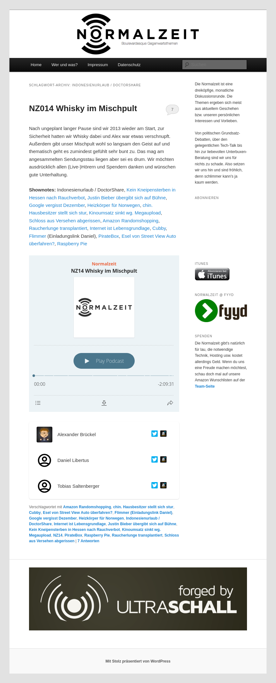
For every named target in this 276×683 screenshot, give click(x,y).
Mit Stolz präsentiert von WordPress (138, 661)
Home (36, 64)
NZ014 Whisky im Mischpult (83, 108)
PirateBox (108, 236)
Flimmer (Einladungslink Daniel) (143, 512)
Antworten (88, 541)
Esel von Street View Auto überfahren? (78, 512)
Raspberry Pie (72, 243)
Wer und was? (64, 64)
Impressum (98, 64)
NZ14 (57, 535)
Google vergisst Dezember (57, 205)
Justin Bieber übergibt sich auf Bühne (126, 197)
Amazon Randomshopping (130, 220)
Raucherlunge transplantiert (58, 228)
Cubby (159, 228)
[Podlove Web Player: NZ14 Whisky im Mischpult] (104, 333)
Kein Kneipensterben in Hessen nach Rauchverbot (74, 529)
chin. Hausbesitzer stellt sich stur (143, 507)
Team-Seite (205, 386)
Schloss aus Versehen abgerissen (64, 220)
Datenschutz (129, 64)
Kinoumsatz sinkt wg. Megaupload (125, 212)
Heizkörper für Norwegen (113, 205)
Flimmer (37, 236)
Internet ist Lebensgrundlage (120, 228)
